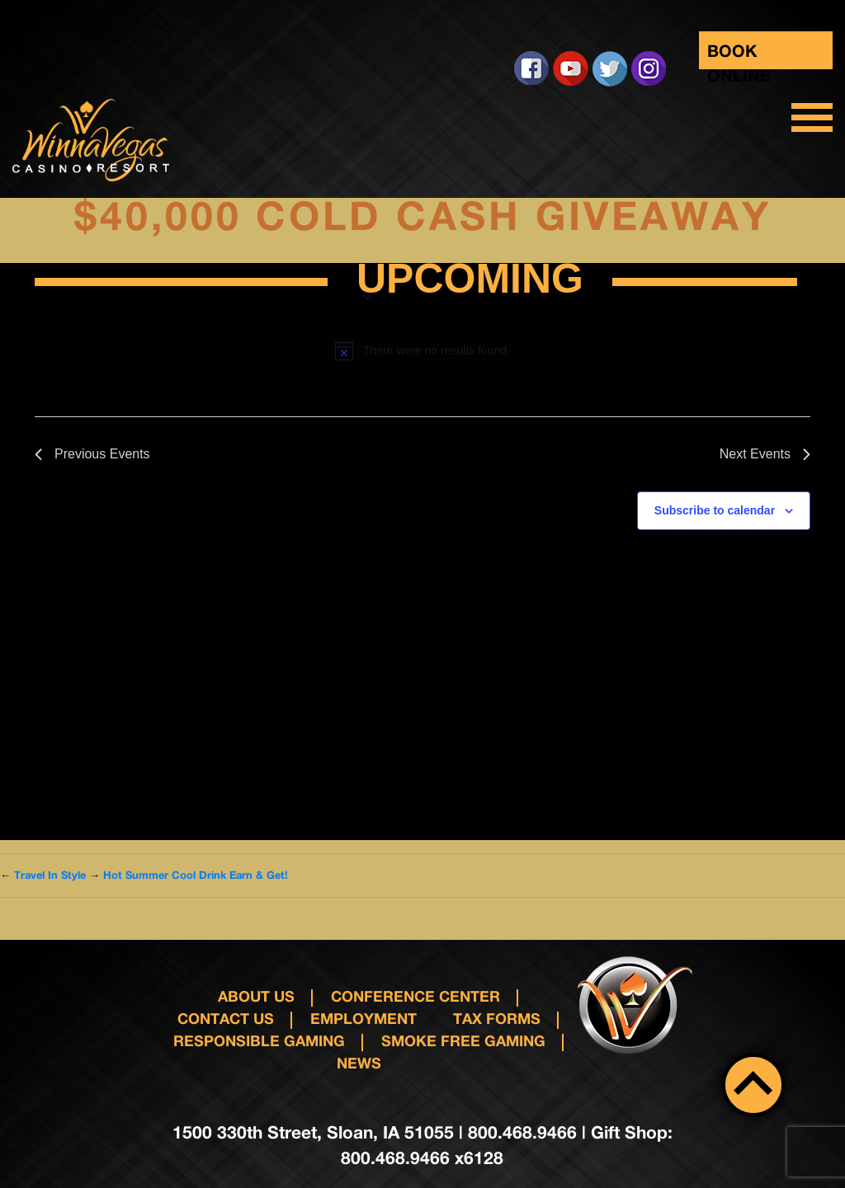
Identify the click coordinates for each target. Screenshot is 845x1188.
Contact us (225, 1018)
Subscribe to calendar (714, 510)
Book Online (739, 54)
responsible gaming (259, 1040)
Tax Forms (497, 1018)
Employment (363, 1018)
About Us (256, 996)
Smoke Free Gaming (463, 1040)
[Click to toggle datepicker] (470, 282)
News (359, 1063)
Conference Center (415, 996)
